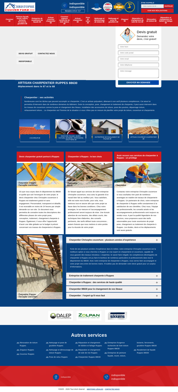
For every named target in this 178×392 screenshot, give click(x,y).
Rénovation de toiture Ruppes (29, 344)
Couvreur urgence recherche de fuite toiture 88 (64, 20)
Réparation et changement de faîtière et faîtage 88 (165, 20)
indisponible (77, 3)
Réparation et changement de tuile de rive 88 (137, 20)
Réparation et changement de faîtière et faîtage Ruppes (90, 344)
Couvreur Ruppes (27, 354)
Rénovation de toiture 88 (151, 20)
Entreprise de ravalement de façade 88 (37, 20)
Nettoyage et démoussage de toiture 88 (99, 20)
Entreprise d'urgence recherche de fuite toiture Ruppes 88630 (118, 346)
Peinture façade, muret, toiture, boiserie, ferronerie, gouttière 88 (22, 20)
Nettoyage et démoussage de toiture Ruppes (61, 351)
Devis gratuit (26, 53)
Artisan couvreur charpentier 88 (50, 20)
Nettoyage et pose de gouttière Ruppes (58, 344)
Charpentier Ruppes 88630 (89, 357)
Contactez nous (46, 53)
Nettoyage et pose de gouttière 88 (113, 20)
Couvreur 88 (9, 20)
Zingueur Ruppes (27, 350)
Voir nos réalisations (157, 11)
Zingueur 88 (124, 20)
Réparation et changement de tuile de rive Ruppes (89, 351)
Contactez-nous (112, 389)
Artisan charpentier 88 (77, 20)
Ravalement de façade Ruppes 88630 (146, 351)
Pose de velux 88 (88, 20)
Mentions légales (95, 389)
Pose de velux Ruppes (58, 357)
